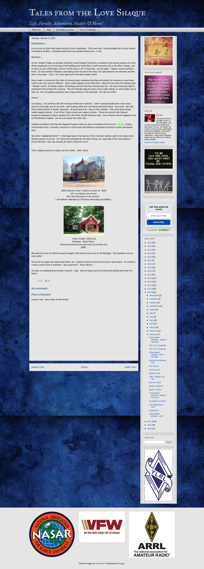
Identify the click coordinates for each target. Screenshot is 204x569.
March (152, 327)
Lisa (161, 115)
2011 (149, 421)
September (154, 306)
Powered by (158, 230)
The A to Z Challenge (157, 345)
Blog (49, 30)
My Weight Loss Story (65, 30)
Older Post (130, 367)
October (153, 303)
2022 (149, 257)
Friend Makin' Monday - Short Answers (156, 354)
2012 (149, 292)
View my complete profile (155, 142)
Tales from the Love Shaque (87, 12)
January (153, 334)
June (151, 317)
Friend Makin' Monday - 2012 (156, 415)
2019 (149, 267)
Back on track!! (155, 382)
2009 (149, 429)
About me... (37, 30)
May (151, 320)
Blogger (121, 563)
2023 (149, 253)
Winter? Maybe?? (156, 386)
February (153, 331)
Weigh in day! (154, 373)
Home (84, 367)
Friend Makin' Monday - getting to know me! (158, 395)
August (152, 310)
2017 (149, 275)
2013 (149, 289)
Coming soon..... (155, 370)
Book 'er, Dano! (155, 390)
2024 (149, 250)
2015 (149, 282)
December (153, 295)
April (151, 324)
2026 (149, 243)
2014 (149, 285)
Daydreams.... (154, 410)
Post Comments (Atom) (90, 375)
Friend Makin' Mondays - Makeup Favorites (158, 339)
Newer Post (37, 367)
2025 (149, 246)
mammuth (100, 563)
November (153, 299)
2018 (149, 271)
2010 (149, 425)
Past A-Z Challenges (88, 30)
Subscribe (158, 222)
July (151, 313)
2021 (149, 260)
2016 (149, 278)
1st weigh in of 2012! (157, 401)
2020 (149, 264)
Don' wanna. (154, 366)
